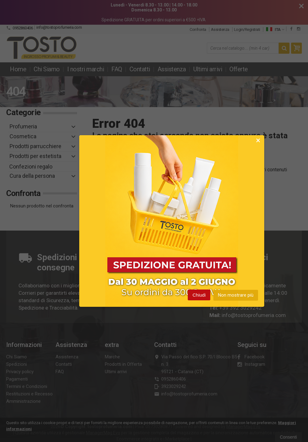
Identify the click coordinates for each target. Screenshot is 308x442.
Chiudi (199, 295)
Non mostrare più (235, 295)
